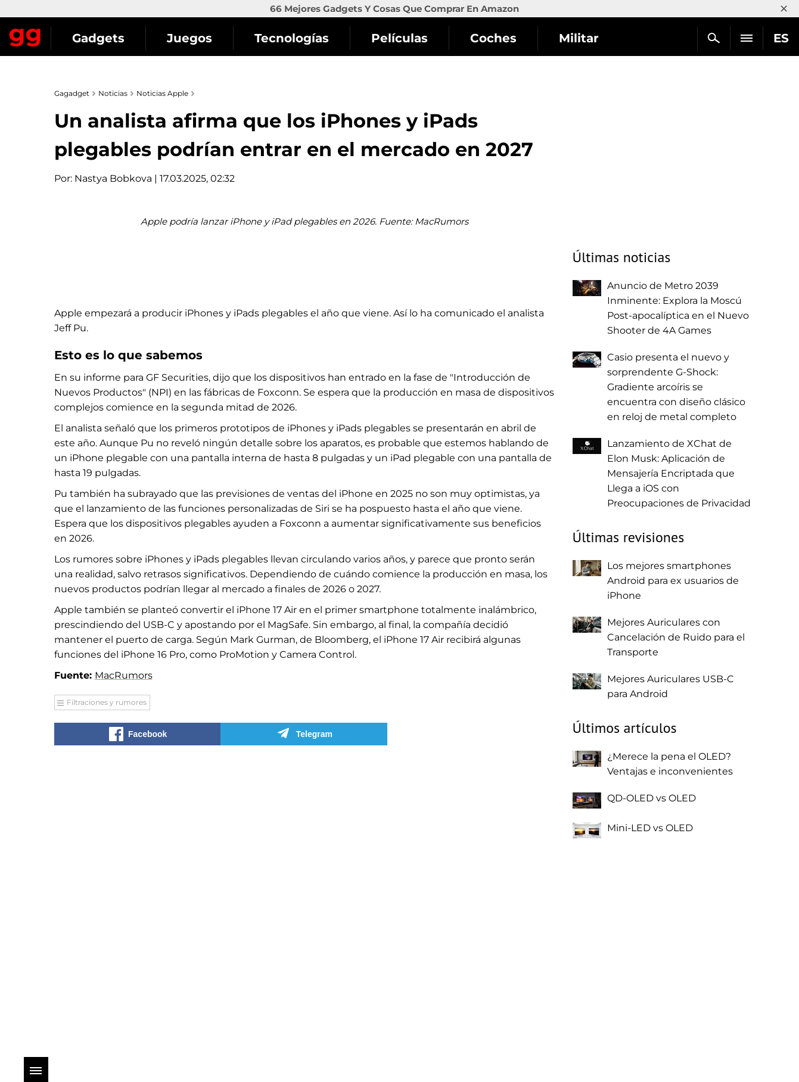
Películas (509, 38)
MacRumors (124, 957)
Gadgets (208, 38)
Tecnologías (401, 38)
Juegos (299, 38)
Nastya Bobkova (113, 178)
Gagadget (80, 33)
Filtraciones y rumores (107, 984)
